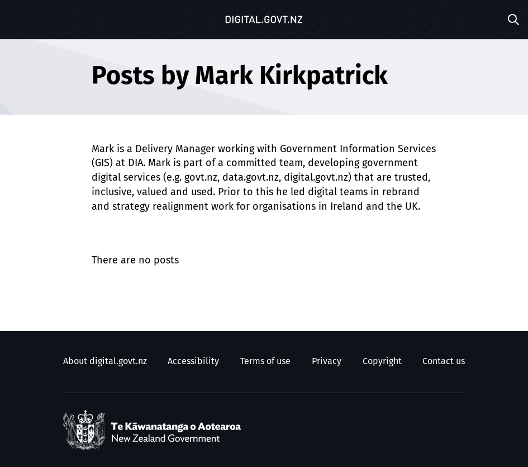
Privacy (326, 361)
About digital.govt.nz (105, 361)
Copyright (382, 361)
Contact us (443, 361)
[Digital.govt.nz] (264, 19)
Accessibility (193, 361)
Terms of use (265, 361)
